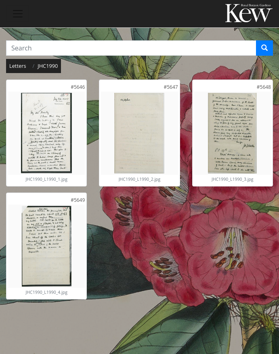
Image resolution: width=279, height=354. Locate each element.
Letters (17, 65)
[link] (78, 87)
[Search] (264, 48)
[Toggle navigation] (17, 14)
